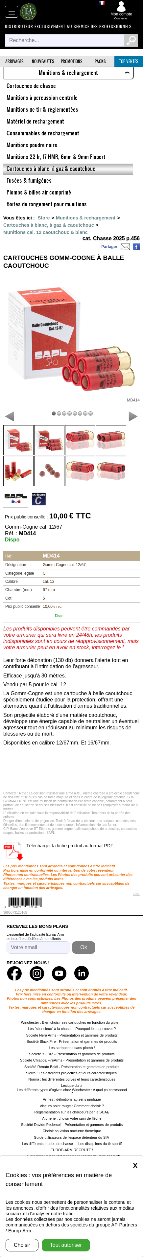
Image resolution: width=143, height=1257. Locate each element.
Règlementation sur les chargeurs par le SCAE (71, 1112)
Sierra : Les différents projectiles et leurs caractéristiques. (72, 1073)
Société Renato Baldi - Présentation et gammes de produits (71, 1066)
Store (44, 217)
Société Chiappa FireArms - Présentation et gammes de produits (72, 1060)
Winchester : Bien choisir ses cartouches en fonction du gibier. (71, 1022)
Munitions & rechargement (86, 217)
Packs (100, 61)
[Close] (135, 1165)
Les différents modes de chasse (47, 1143)
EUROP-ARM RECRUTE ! (72, 1150)
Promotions (72, 61)
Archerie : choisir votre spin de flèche (71, 1118)
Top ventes (128, 61)
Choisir (22, 1245)
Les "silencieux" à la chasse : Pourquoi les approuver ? (72, 1028)
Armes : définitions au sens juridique (72, 1099)
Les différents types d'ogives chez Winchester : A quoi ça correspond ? (72, 1091)
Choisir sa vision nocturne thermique (72, 1130)
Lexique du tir (72, 1085)
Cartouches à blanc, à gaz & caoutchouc (48, 225)
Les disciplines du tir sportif (100, 1143)
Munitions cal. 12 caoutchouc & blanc (45, 232)
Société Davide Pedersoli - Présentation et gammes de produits (72, 1124)
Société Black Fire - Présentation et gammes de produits (72, 1041)
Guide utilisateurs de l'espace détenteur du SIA (72, 1137)
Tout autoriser (66, 1245)
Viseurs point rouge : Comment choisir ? (72, 1106)
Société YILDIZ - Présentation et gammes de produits (71, 1054)
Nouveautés (43, 61)
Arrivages (14, 61)
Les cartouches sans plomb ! (72, 1047)
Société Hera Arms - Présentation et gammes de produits (71, 1035)
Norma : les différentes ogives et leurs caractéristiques (71, 1079)
